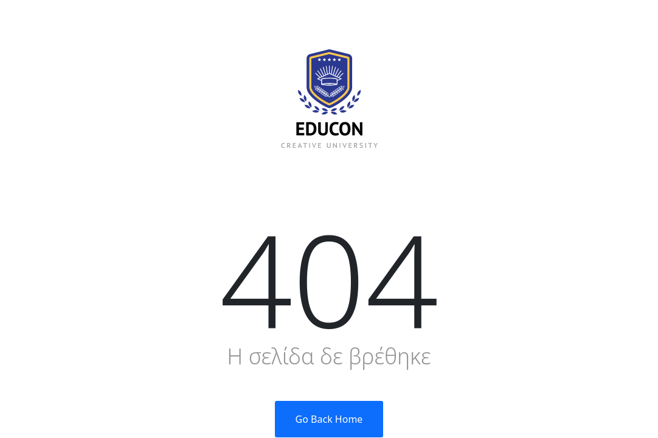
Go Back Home (329, 419)
